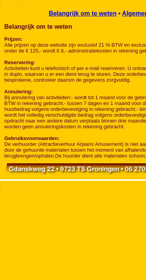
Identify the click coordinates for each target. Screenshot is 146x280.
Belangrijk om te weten (82, 13)
